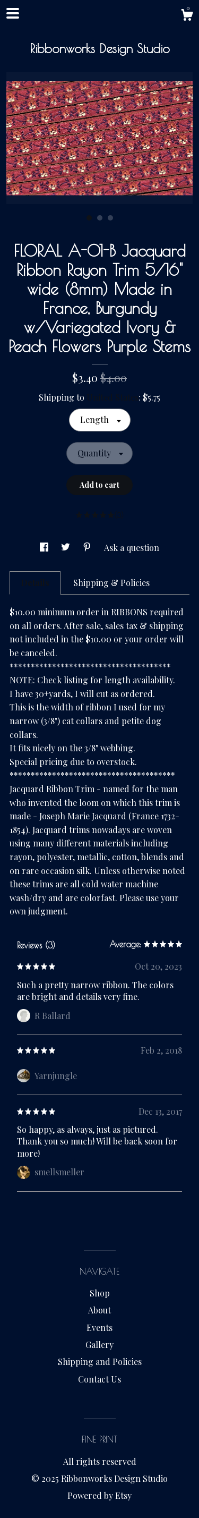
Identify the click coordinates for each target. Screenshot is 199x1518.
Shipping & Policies (111, 582)
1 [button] (89, 218)
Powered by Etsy (99, 1495)
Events (99, 1327)
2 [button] (99, 218)
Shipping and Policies (100, 1361)
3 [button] (110, 218)
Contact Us (99, 1379)
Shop (100, 1293)
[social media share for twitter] (66, 547)
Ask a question (131, 547)
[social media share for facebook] (45, 547)
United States (112, 397)
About (99, 1310)
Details (35, 582)
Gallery (99, 1344)
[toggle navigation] (12, 13)
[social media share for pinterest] (88, 547)
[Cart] (187, 16)
